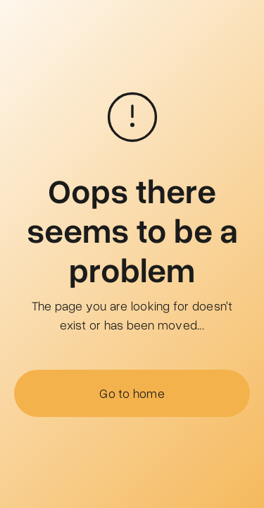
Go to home (132, 393)
